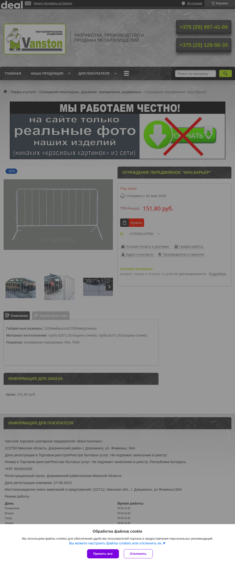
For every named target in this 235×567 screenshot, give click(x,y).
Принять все (103, 553)
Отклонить (138, 553)
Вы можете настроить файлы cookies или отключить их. (115, 543)
